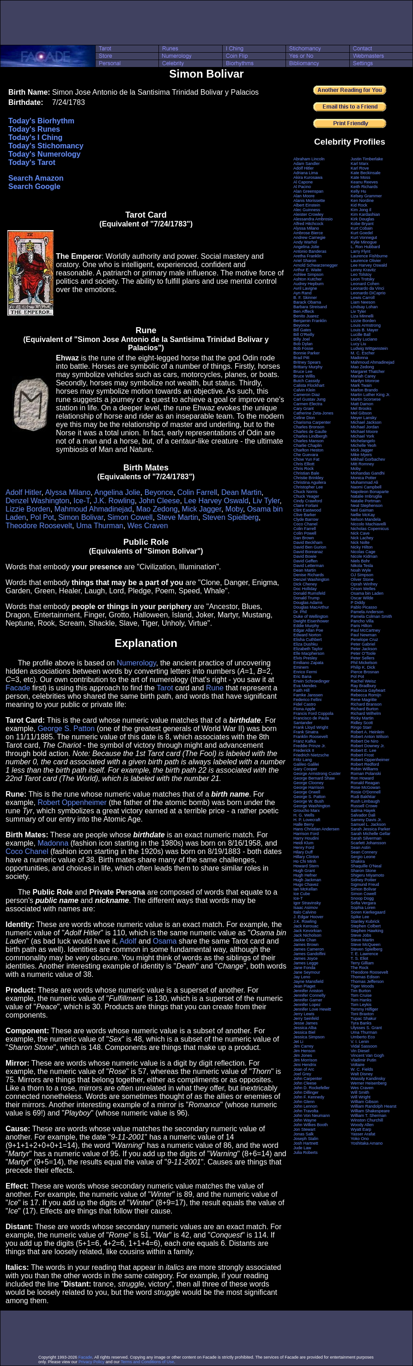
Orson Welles (363, 588)
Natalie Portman (366, 501)
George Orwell (306, 792)
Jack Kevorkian (307, 930)
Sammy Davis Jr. (366, 819)
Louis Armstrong (366, 325)
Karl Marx (360, 163)
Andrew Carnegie (309, 237)
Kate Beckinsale (366, 173)
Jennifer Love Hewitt (312, 1009)
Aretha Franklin (307, 256)
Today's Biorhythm (41, 121)
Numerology (136, 663)
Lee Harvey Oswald (216, 501)
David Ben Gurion (309, 547)
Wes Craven (148, 526)
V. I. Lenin (360, 1041)
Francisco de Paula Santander (311, 720)
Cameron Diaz (306, 394)
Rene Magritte (364, 699)
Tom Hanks (361, 1000)
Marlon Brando (364, 390)
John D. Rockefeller (311, 1087)
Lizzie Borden (28, 509)
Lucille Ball (360, 334)
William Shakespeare (370, 1111)
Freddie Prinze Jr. (309, 746)
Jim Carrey (303, 1046)
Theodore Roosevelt (39, 526)
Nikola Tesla (362, 565)
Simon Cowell (130, 517)
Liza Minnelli (362, 316)
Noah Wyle (361, 570)
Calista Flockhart (308, 385)
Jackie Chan (304, 940)
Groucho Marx (306, 810)
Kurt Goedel (362, 233)
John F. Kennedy (308, 1097)
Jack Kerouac (306, 926)
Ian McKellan (305, 889)
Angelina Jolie (117, 492)
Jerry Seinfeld (306, 1018)
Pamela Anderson (367, 612)
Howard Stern (306, 866)
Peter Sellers (363, 658)
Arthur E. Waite (307, 270)
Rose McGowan (365, 787)
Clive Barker (304, 514)
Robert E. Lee (364, 750)
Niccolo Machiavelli (368, 524)
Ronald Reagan (365, 783)
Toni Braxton (362, 1014)
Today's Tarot (31, 162)
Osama (165, 941)
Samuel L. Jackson (368, 824)
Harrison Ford (306, 833)
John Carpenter (307, 1078)
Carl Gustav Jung (309, 399)
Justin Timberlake (367, 159)
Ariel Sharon (304, 260)
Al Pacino (302, 186)
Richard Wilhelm (366, 713)
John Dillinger (306, 1092)
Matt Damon (362, 404)
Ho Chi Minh (304, 861)
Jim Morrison (305, 1060)
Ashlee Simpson (308, 274)
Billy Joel (301, 339)
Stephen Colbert (366, 926)
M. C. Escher (363, 353)
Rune (215, 688)
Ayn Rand (302, 293)
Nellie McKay (363, 514)
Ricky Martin (362, 718)
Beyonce (159, 492)
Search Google (34, 186)
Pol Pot (42, 517)
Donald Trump (306, 598)
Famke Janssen (308, 695)
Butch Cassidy (306, 380)
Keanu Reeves (364, 182)
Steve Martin (177, 517)
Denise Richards (308, 575)
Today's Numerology (44, 154)
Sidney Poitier (364, 880)
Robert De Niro (364, 741)
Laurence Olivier (366, 260)
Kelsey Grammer (366, 196)
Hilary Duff (303, 852)
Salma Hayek (363, 810)
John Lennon (305, 1106)
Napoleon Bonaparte (370, 491)
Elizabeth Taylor (307, 648)
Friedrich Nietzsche (311, 755)
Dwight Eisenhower (311, 621)
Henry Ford (303, 847)
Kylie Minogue (364, 242)
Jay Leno (301, 977)
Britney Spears (307, 362)
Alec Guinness (306, 209)
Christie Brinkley (308, 478)
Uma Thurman (99, 526)
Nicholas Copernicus (370, 528)
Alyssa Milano (68, 492)
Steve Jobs (361, 935)
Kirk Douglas (362, 219)
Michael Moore (364, 431)
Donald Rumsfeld (309, 593)
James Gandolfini (309, 953)
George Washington (311, 806)
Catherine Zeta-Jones (313, 413)
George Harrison (308, 787)
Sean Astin (360, 847)
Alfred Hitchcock (308, 223)
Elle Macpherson (308, 653)
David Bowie (304, 556)
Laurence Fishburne (369, 256)
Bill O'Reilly (303, 334)
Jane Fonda (304, 967)
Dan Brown (303, 538)
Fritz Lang (302, 759)
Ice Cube (301, 893)
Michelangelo (363, 441)
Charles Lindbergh (310, 436)
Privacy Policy (91, 1362)
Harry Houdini (306, 838)
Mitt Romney (362, 464)
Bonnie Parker (306, 353)
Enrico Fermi (305, 672)
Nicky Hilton (362, 547)
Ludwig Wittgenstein (369, 348)
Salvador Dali (363, 815)
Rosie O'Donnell (366, 792)
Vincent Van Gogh (367, 1055)
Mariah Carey (363, 376)
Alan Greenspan (308, 191)
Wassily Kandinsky (368, 1078)
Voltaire (357, 1064)
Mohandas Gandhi (368, 473)
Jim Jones (302, 1055)
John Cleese (159, 501)
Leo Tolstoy (361, 274)
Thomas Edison (365, 977)
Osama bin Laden (367, 593)
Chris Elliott (304, 464)
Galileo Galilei (306, 764)
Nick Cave (360, 533)
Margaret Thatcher (368, 371)
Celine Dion (304, 417)
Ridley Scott (362, 722)
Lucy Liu (358, 344)
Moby (234, 509)
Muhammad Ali (364, 482)
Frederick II (303, 750)
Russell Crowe (364, 806)
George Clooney (308, 783)
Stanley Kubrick (365, 921)
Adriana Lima (305, 173)
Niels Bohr (360, 561)
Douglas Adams (307, 602)
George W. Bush (308, 801)
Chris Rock (303, 468)
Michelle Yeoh (364, 445)
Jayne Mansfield (308, 981)
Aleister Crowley (308, 214)
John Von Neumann (311, 1115)
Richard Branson (366, 704)
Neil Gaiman (362, 510)
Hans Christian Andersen (316, 829)
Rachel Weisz (363, 681)
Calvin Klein (304, 390)
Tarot (165, 688)
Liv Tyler (266, 501)
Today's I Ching (35, 137)
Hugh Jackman (307, 880)
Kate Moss (360, 177)
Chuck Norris (305, 491)
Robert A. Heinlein (367, 732)
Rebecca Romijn (366, 695)
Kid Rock (359, 205)
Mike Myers (361, 454)
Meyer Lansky (364, 417)
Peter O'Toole (363, 653)
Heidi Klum (303, 843)
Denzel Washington (37, 501)
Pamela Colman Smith (371, 616)
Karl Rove (360, 168)
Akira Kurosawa (307, 177)
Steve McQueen (366, 944)
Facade (18, 688)
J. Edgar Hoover (308, 917)
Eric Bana (302, 676)
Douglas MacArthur (311, 607)
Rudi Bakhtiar (363, 796)
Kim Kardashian (365, 214)
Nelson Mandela (366, 519)
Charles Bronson (308, 427)
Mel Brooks (361, 408)
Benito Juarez (306, 316)
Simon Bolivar (80, 517)
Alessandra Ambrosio (313, 219)
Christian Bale (306, 473)
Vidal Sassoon (364, 1046)
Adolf (128, 941)
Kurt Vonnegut (364, 237)
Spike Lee (360, 917)
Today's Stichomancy (46, 146)
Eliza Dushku (305, 644)
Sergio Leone (363, 856)
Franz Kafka (304, 741)
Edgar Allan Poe (308, 630)
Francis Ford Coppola (313, 713)
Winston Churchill (367, 1120)
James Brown (306, 944)
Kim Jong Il (361, 209)
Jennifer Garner (307, 1000)
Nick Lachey (362, 538)
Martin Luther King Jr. (370, 394)
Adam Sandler (306, 163)
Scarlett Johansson (368, 843)
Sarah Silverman (366, 838)
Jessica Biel (304, 1032)
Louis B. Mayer (364, 330)
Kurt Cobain (362, 228)
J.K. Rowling (114, 501)
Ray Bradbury (363, 685)
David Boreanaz (308, 551)
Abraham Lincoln (309, 159)
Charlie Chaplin (307, 445)
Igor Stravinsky (307, 903)
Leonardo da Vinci (367, 288)
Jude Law (302, 1148)
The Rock (360, 967)
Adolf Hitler (23, 492)
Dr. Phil (300, 612)
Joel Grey (302, 1074)
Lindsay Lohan (364, 307)
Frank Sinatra (305, 732)
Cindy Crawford (307, 501)
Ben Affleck (303, 311)
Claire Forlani (305, 505)
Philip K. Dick (363, 667)
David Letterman (308, 565)
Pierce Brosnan (365, 672)
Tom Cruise (361, 995)
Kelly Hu (358, 191)
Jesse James (305, 1023)
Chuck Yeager (306, 496)
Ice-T (81, 501)
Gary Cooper (305, 769)
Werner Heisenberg (369, 1083)
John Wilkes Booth (310, 1124)
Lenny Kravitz (363, 270)
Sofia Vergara (363, 903)
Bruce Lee (302, 371)
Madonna (52, 843)
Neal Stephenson (367, 505)
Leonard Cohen (365, 283)
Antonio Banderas (310, 251)
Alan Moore (304, 196)
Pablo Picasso (364, 607)
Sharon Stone (363, 870)
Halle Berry (303, 824)
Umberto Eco (363, 1037)
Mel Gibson (361, 413)
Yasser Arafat (363, 1134)
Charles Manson (308, 441)
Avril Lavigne (305, 288)
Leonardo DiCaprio (368, 293)
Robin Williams (364, 769)
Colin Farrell (197, 492)
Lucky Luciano (364, 339)
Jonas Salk (303, 1134)
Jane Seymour (306, 972)
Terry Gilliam (362, 963)
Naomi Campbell (366, 487)
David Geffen (305, 561)
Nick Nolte (360, 542)
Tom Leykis (361, 1004)
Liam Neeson (363, 302)
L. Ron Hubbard (365, 246)
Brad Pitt (301, 357)
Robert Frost (362, 755)
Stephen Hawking (367, 930)
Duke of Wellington (310, 616)
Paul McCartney (365, 630)
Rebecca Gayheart (368, 690)
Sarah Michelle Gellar (370, 833)
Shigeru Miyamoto (367, 875)
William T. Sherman (368, 1115)
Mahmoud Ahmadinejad (93, 509)
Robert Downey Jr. (368, 746)
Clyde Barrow (305, 519)
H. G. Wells (303, 815)
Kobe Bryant (362, 223)
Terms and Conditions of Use (147, 1362)
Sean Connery (364, 852)
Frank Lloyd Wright (310, 727)
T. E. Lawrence (364, 953)
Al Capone (303, 182)
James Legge (305, 963)
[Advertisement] (206, 22)
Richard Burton (364, 709)
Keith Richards (364, 186)
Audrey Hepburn (308, 283)
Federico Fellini (307, 699)
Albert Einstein (306, 205)
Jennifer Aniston (308, 990)
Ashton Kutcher (307, 279)
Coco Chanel (27, 851)
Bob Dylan (303, 344)
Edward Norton (307, 635)
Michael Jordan (365, 427)
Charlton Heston (308, 450)
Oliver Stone (362, 579)
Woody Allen (362, 1124)
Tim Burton (361, 990)
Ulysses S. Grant (366, 1027)
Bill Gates (302, 330)
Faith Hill (301, 690)
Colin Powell (304, 533)
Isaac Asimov (305, 907)
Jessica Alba (304, 1027)
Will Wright (360, 1097)
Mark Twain (361, 385)
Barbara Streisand (310, 307)
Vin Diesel (360, 1051)
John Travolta (305, 1111)
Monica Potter (364, 478)
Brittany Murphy (307, 367)
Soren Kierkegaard (368, 912)
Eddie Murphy (306, 625)
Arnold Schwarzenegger (315, 265)
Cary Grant (303, 408)
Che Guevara (305, 454)
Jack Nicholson (307, 935)
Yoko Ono (360, 1138)
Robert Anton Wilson (370, 736)
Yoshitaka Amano (367, 1143)
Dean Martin (241, 492)
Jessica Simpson (309, 1037)
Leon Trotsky (363, 279)
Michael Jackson (366, 422)
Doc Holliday (305, 588)
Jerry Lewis (304, 1014)
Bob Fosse (303, 348)
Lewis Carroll (363, 297)
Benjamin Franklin (310, 320)
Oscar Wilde (362, 598)
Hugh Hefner (305, 875)
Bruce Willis (304, 376)
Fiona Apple (304, 709)
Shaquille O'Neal (366, 866)
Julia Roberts (305, 1152)
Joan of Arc (303, 1069)
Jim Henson (304, 1051)
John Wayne (304, 1120)
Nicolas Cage (363, 551)
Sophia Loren (363, 907)
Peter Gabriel (363, 644)
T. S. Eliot (359, 958)
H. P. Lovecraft (306, 819)
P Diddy (358, 602)
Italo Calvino (304, 912)
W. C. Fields (362, 1069)
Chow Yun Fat (306, 459)
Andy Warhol (305, 242)
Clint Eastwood (307, 510)
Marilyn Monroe (365, 380)
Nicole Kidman (364, 556)
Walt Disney (362, 1074)
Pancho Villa (362, 621)
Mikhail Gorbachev (368, 459)
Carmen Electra (307, 404)
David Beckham (307, 542)
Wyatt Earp (361, 1129)
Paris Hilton (361, 625)
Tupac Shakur (364, 1018)
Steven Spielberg (230, 517)
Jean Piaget (304, 986)
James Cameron (308, 949)
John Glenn (304, 1101)
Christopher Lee (308, 487)
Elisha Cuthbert (307, 639)
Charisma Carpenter (312, 422)
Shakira (358, 861)
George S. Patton (66, 728)
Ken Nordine (362, 200)
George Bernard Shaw (314, 778)
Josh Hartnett (305, 1143)
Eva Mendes (304, 685)
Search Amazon (35, 178)
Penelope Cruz (364, 639)
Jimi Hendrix (304, 1064)
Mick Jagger (201, 509)
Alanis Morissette (309, 200)
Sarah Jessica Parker (370, 829)
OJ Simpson (362, 575)
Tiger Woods (362, 986)
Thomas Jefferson (367, 981)
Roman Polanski (366, 773)
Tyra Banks (361, 1023)
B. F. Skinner (305, 297)
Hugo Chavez (306, 884)
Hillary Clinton (306, 856)
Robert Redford (365, 764)
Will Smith (360, 1092)
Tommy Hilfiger (364, 1009)
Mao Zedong (157, 509)
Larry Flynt (360, 251)
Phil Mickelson (364, 662)
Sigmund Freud (365, 884)
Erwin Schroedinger (311, 681)
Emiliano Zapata (308, 662)
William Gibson (364, 1101)
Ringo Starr (361, 727)
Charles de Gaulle (310, 431)
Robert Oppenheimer (71, 802)
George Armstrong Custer (317, 773)
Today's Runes (34, 129)
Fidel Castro (304, 704)
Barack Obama (307, 302)
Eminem (301, 667)
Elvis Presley (305, 658)
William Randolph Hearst (373, 1106)
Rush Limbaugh (365, 801)
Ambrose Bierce (308, 233)
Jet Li (298, 1041)
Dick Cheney (305, 584)
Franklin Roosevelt (310, 736)
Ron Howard (362, 778)
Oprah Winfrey (364, 584)
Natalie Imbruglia (366, 496)
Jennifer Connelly (309, 995)
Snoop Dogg (362, 898)
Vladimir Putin (364, 1060)
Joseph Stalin (305, 1138)
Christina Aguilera (309, 482)
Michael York (362, 436)
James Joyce (305, 958)
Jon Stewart (304, 1129)
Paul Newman (364, 635)
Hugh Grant (304, 870)
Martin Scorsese (366, 399)
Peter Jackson (364, 648)
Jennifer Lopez (307, 1004)
